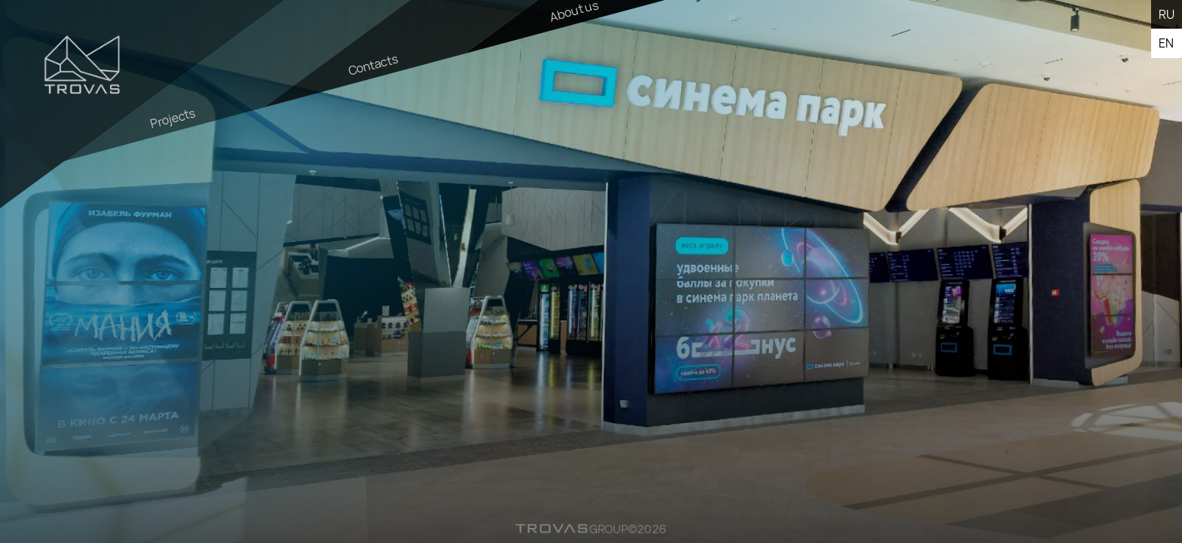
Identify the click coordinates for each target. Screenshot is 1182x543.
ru (1166, 14)
